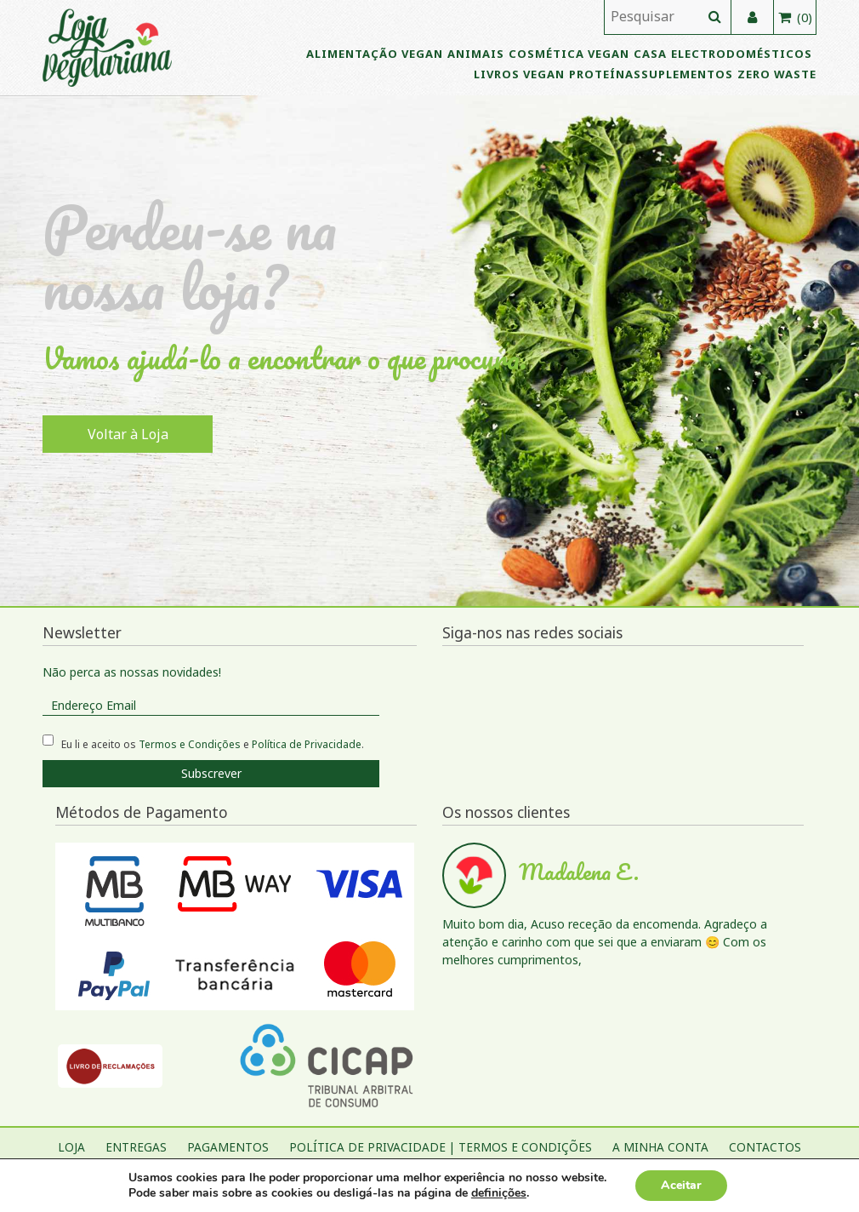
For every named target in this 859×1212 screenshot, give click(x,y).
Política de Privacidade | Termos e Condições (440, 1147)
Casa (650, 53)
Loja (71, 1147)
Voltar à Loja (128, 434)
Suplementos (687, 74)
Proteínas (605, 74)
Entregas (136, 1147)
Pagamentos (228, 1147)
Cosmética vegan (569, 53)
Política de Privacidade (306, 744)
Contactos (765, 1147)
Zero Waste (776, 74)
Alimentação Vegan (374, 53)
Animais (475, 53)
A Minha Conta (660, 1147)
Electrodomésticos (741, 53)
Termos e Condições (190, 744)
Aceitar (681, 1185)
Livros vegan (519, 74)
